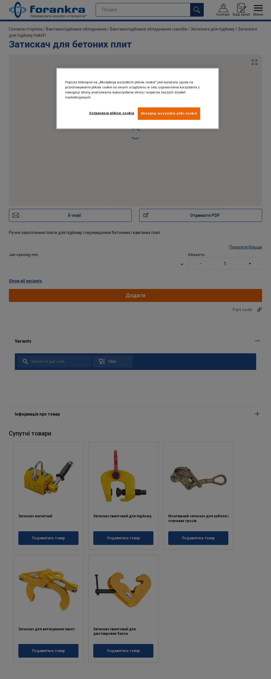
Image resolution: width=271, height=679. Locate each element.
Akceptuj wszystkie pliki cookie (169, 113)
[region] (137, 98)
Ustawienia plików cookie (111, 113)
